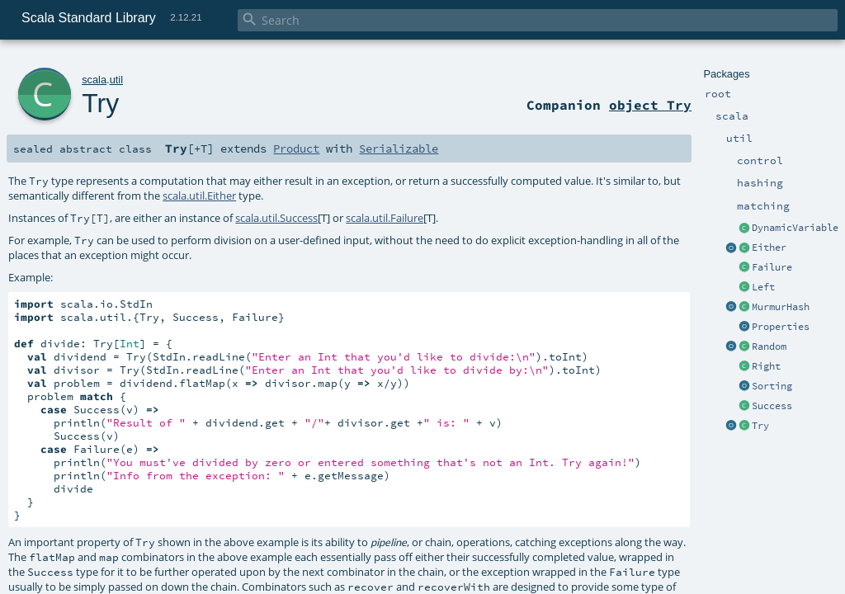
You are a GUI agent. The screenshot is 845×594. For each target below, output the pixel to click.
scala (94, 79)
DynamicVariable (795, 227)
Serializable (398, 148)
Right (766, 366)
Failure (772, 267)
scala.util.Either (199, 195)
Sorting (772, 386)
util (116, 79)
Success (772, 406)
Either (769, 247)
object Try (650, 105)
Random (769, 346)
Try (760, 425)
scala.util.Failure (384, 217)
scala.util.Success (276, 217)
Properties (781, 326)
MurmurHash (781, 307)
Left (763, 287)
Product (296, 148)
